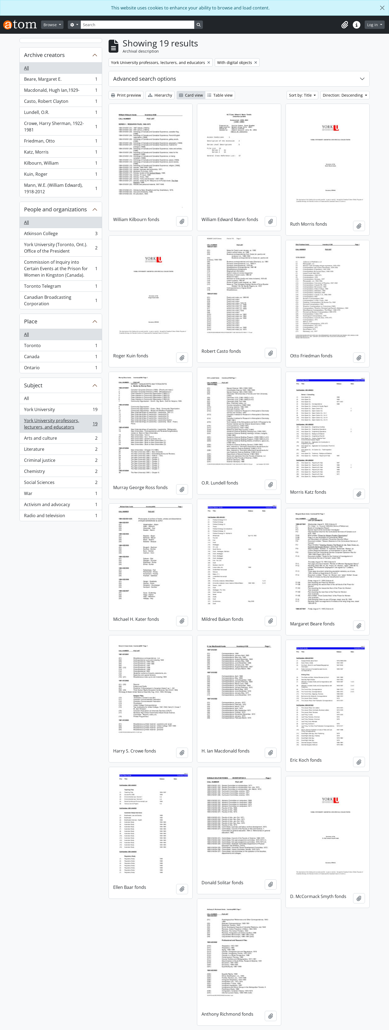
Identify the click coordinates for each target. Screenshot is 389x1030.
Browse (50, 24)
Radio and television (61, 516)
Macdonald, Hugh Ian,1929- (61, 91)
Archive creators (44, 55)
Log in (373, 24)
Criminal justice (61, 461)
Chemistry (61, 472)
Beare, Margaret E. (61, 80)
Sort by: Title (301, 95)
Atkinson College (61, 234)
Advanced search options (144, 78)
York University (61, 410)
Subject (33, 385)
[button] (345, 25)
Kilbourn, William (61, 164)
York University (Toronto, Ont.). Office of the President (61, 248)
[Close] (382, 7)
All (26, 68)
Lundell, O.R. (61, 113)
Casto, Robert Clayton (61, 102)
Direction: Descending (343, 95)
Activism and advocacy (61, 505)
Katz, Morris (61, 153)
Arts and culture (61, 439)
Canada (61, 357)
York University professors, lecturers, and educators (61, 424)
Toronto (61, 346)
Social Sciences (61, 483)
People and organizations (55, 209)
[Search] (137, 25)
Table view (220, 95)
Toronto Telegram (61, 287)
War (61, 494)
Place (30, 321)
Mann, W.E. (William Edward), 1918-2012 (61, 188)
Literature (61, 450)
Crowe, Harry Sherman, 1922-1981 (61, 126)
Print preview (126, 95)
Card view (191, 95)
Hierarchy (160, 95)
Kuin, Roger (61, 175)
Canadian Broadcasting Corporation (61, 300)
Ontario (61, 368)
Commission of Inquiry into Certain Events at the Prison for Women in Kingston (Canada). (61, 268)
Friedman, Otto (61, 142)
